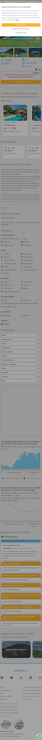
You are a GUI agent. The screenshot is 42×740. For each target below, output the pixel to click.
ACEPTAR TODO (21, 25)
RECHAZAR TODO (21, 32)
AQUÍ (17, 20)
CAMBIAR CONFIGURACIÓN (21, 29)
